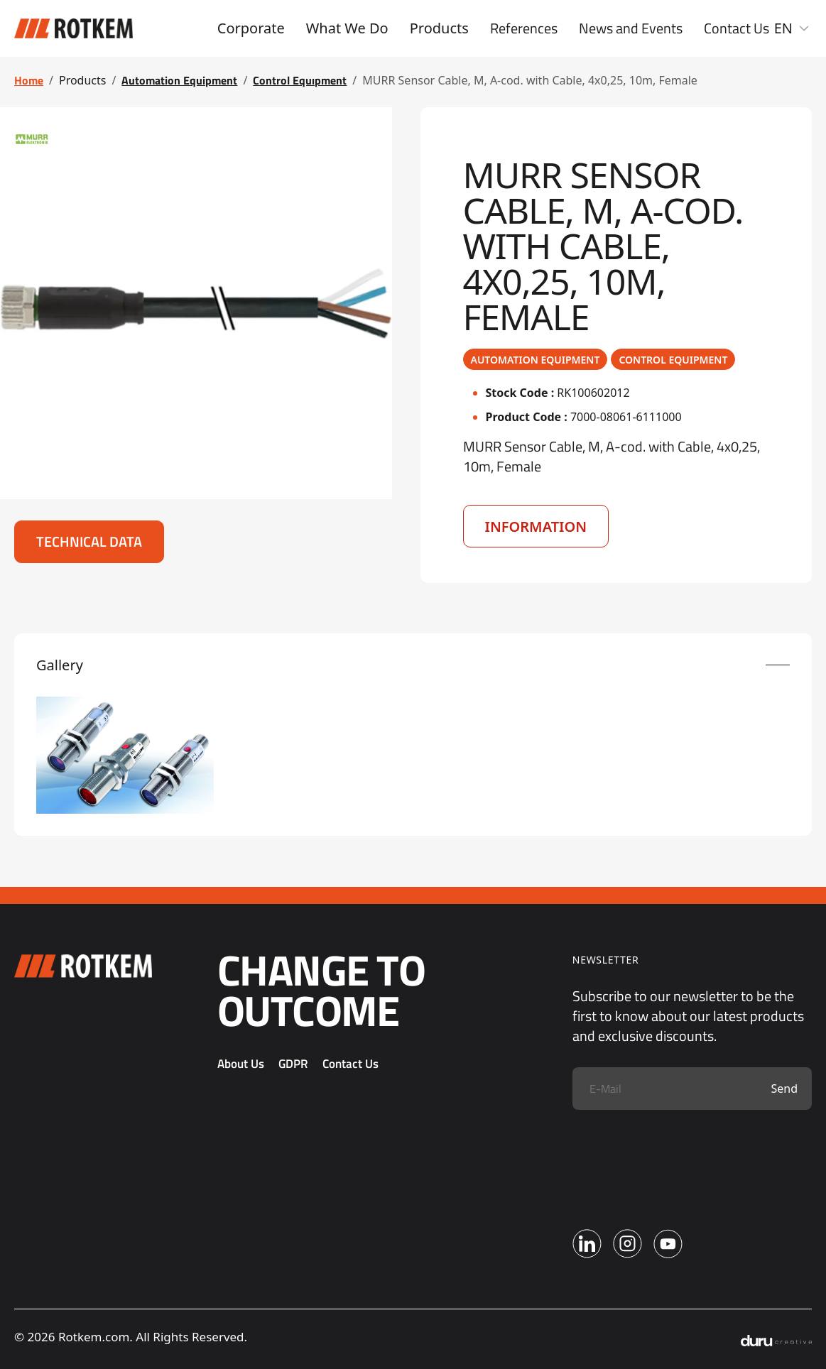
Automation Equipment (179, 80)
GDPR (293, 1063)
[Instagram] (627, 1243)
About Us (240, 1063)
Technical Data (89, 541)
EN (793, 28)
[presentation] (680, 1159)
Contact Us (736, 28)
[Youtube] (668, 1243)
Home (28, 80)
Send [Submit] (784, 1088)
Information (536, 526)
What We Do (347, 28)
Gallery (59, 665)
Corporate (251, 28)
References (524, 28)
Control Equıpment (300, 80)
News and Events (631, 28)
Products (439, 28)
